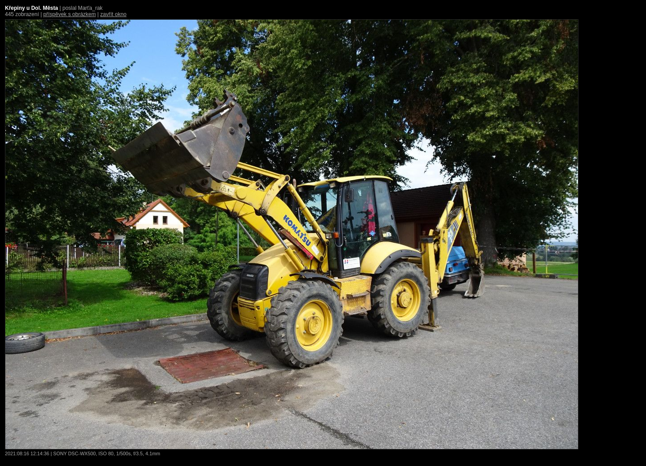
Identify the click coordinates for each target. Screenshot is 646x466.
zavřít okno (113, 14)
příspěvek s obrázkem (69, 14)
